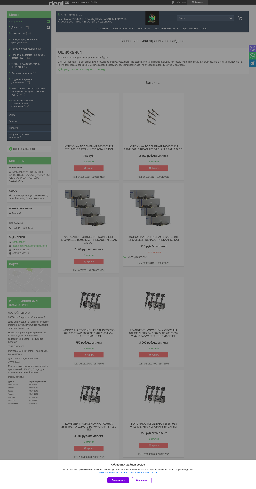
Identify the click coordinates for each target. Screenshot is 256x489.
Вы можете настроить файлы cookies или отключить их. (127, 473)
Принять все (118, 480)
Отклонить (142, 480)
